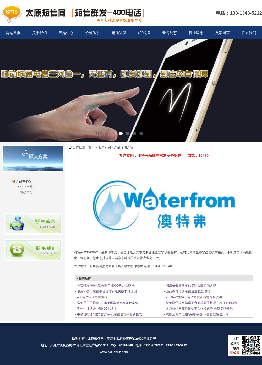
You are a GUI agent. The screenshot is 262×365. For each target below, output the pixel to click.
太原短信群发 (125, 338)
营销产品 (26, 193)
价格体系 (92, 33)
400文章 (144, 33)
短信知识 (119, 33)
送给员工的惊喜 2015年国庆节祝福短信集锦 (107, 303)
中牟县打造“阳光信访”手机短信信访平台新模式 (109, 314)
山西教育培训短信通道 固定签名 (188, 291)
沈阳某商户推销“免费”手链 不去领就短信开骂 (196, 314)
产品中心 (66, 33)
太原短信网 (95, 338)
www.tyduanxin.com (114, 352)
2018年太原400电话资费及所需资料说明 (193, 297)
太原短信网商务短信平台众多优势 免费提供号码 (199, 308)
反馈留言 (222, 33)
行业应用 (196, 33)
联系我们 (249, 33)
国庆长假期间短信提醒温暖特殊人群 (190, 285)
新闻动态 (169, 33)
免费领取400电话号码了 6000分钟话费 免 (105, 285)
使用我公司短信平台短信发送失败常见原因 (106, 291)
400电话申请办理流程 (91, 297)
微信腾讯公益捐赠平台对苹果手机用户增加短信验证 (201, 303)
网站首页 (13, 33)
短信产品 (26, 187)
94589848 (126, 345)
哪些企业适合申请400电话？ (96, 308)
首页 (91, 147)
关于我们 (39, 33)
